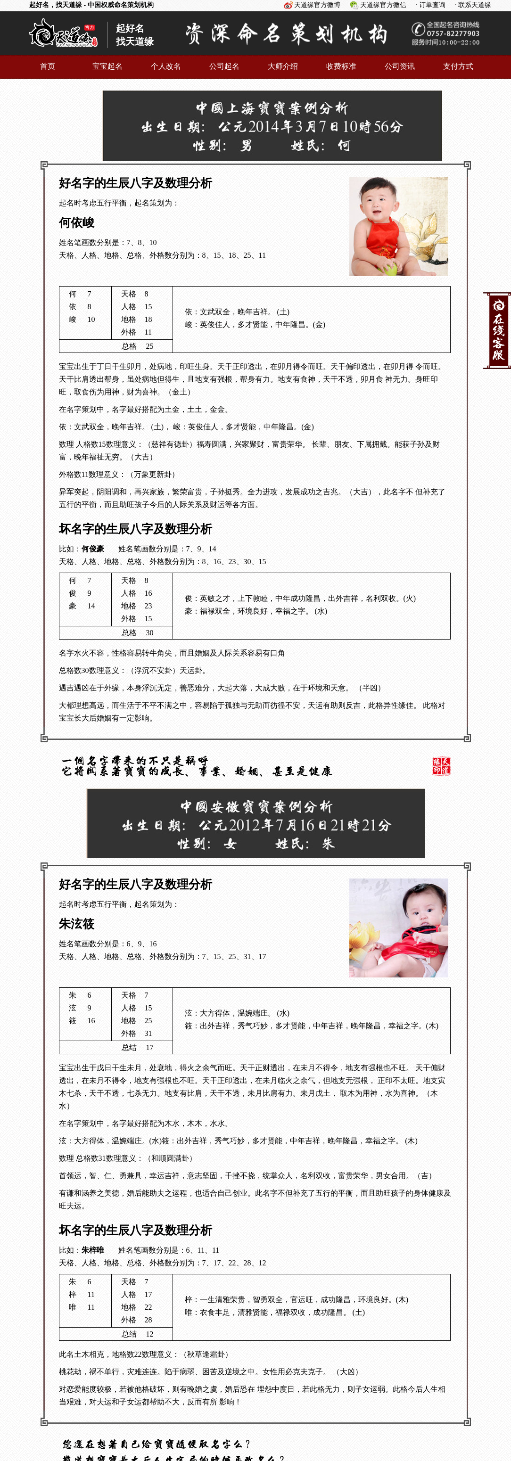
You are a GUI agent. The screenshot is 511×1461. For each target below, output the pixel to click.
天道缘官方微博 (317, 4)
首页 (47, 66)
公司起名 (224, 66)
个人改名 (166, 66)
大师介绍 (283, 66)
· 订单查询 (430, 4)
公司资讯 (400, 66)
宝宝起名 (107, 66)
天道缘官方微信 (383, 4)
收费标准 (341, 66)
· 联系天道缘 (473, 4)
